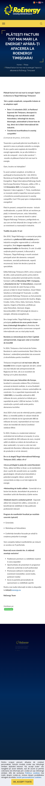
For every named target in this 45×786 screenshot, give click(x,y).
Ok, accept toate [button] (22, 782)
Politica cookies (32, 773)
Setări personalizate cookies (29, 777)
